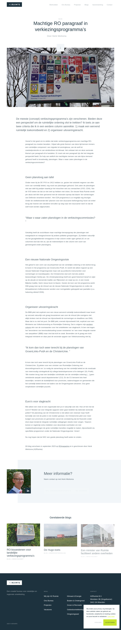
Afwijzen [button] (98, 622)
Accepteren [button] (110, 622)
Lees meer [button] (111, 616)
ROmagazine (64, 448)
